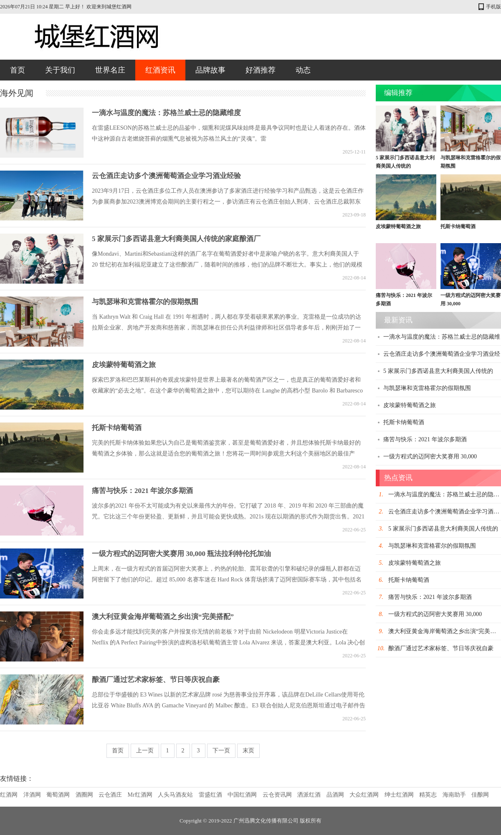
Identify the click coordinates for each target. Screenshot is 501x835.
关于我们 (60, 70)
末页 (248, 750)
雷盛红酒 (210, 795)
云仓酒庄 (110, 795)
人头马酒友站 (175, 795)
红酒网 (9, 795)
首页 (17, 70)
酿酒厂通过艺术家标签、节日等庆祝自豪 (156, 680)
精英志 (428, 795)
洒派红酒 (309, 795)
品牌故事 (210, 70)
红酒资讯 (160, 70)
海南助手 (454, 795)
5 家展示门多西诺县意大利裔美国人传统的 (438, 371)
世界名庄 (110, 70)
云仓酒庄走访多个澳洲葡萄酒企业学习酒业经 (441, 354)
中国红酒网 (242, 795)
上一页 (145, 750)
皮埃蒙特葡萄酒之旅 (124, 365)
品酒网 (335, 795)
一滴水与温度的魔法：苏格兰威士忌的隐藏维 (441, 337)
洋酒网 (32, 795)
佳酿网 (480, 795)
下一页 (221, 750)
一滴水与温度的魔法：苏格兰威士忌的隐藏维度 (166, 113)
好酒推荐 (260, 70)
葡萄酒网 (58, 795)
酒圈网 (84, 795)
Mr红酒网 (140, 795)
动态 (303, 70)
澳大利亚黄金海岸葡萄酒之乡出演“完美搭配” (163, 617)
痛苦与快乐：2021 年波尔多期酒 (142, 491)
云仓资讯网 (277, 795)
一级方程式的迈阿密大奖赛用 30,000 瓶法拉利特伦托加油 (181, 554)
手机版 (493, 7)
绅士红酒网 (399, 795)
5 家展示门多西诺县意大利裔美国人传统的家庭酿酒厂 (176, 239)
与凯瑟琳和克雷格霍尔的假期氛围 (145, 302)
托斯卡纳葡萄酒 (117, 428)
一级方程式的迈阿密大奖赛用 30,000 (430, 456)
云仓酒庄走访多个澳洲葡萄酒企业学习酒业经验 (166, 176)
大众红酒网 (364, 795)
